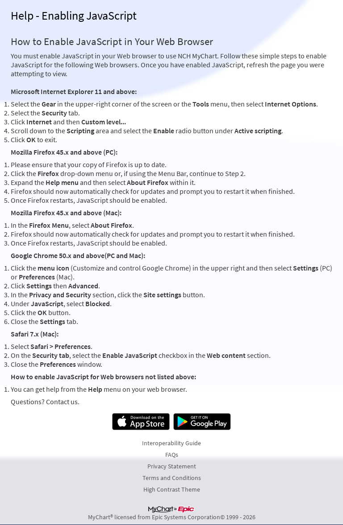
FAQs (171, 455)
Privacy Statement (171, 466)
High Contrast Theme (171, 489)
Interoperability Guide (171, 443)
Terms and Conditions (171, 478)
